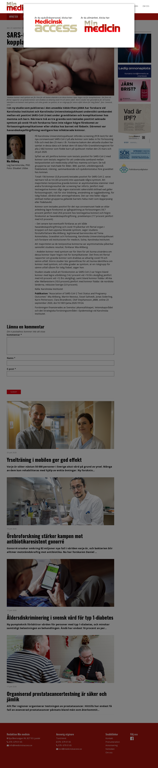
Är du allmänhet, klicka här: (102, 24)
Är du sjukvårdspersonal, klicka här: (56, 24)
